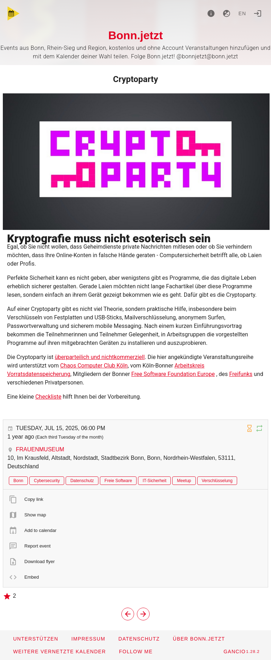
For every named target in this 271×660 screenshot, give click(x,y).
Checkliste (48, 396)
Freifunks (240, 374)
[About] (211, 13)
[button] (59, 651)
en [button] (242, 13)
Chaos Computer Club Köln (94, 365)
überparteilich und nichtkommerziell (100, 357)
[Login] (257, 13)
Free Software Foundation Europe (173, 374)
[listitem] (135, 499)
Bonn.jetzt (135, 35)
